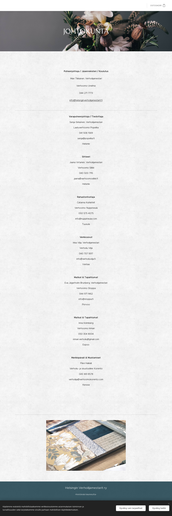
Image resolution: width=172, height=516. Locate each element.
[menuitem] (125, 5)
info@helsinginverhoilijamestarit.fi (86, 100)
